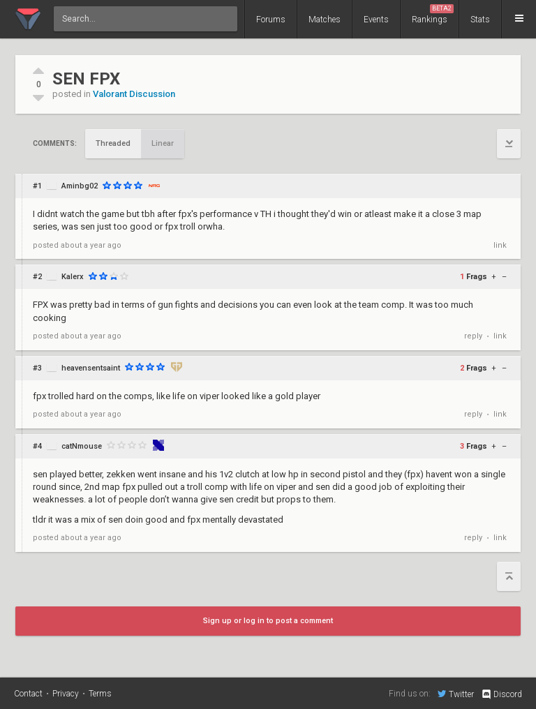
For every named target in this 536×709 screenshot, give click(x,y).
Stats (480, 19)
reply (473, 336)
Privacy (65, 693)
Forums (270, 19)
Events (376, 19)
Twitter (456, 694)
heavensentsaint (90, 368)
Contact (28, 693)
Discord (501, 694)
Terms (100, 693)
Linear (162, 143)
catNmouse (81, 446)
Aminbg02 (79, 186)
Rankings (433, 14)
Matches (324, 19)
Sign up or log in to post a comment (268, 620)
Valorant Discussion (134, 94)
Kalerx (72, 276)
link (500, 245)
